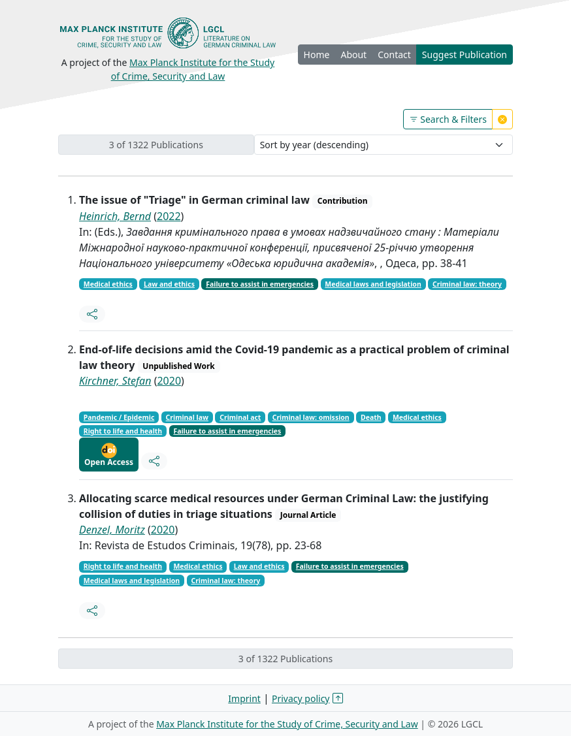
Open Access (108, 455)
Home (317, 54)
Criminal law (187, 417)
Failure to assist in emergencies (260, 284)
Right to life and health (123, 431)
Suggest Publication (464, 54)
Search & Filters (448, 119)
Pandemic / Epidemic (119, 417)
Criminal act (240, 417)
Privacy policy (301, 698)
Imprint (244, 698)
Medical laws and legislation (373, 284)
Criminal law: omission (311, 417)
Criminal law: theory (467, 284)
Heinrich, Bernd (115, 216)
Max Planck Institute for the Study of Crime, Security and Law (287, 724)
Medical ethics (108, 284)
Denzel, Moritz (112, 529)
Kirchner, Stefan (115, 381)
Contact (394, 54)
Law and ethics (169, 284)
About (353, 54)
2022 (169, 216)
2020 (169, 381)
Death (371, 417)
